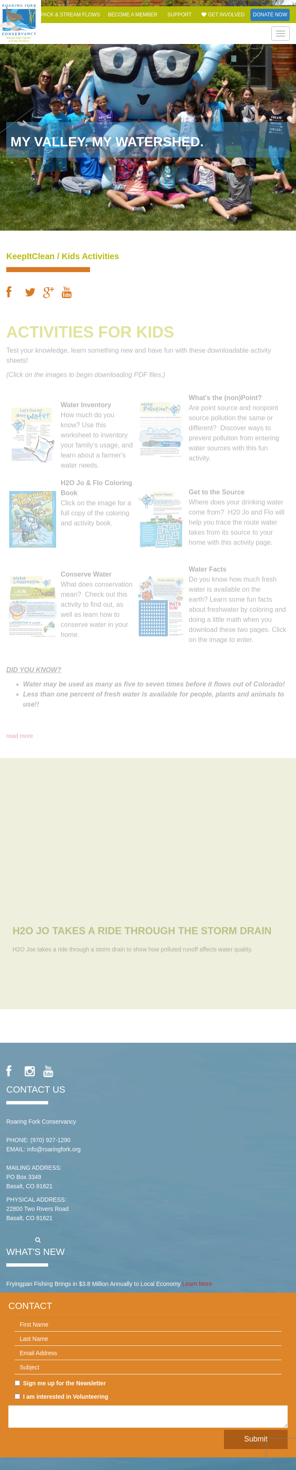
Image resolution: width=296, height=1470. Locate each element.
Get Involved (223, 15)
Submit (256, 1439)
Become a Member (132, 15)
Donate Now (270, 15)
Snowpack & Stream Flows (62, 15)
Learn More (197, 1283)
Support (179, 15)
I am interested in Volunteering (61, 1396)
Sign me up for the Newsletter (60, 1383)
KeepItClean (30, 256)
